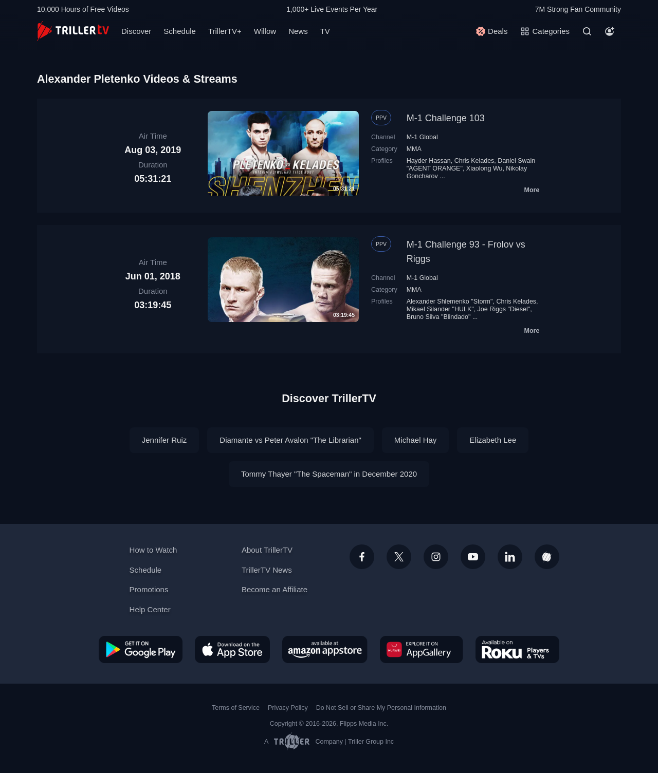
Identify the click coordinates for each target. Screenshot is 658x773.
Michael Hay (415, 440)
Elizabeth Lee (492, 440)
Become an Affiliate (274, 589)
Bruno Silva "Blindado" (439, 316)
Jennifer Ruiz (164, 440)
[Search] (587, 31)
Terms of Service (236, 707)
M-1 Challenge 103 (446, 118)
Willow (265, 31)
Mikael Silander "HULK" (440, 309)
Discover (136, 31)
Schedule (179, 31)
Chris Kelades (474, 160)
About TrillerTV (267, 549)
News (298, 31)
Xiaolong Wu (484, 168)
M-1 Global (422, 137)
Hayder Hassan (429, 160)
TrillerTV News (267, 569)
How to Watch (153, 549)
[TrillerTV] (73, 31)
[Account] (609, 31)
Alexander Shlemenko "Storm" (450, 301)
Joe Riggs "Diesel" (504, 309)
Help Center (150, 609)
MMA (414, 149)
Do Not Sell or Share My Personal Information (381, 707)
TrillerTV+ (225, 31)
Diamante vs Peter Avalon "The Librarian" (290, 440)
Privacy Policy (288, 707)
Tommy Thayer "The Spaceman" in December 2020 (329, 473)
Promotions (149, 589)
